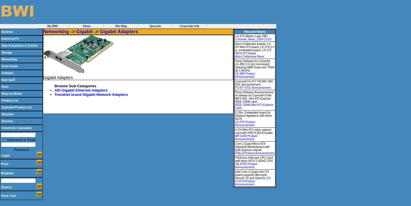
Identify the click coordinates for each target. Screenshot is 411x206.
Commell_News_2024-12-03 (253, 39)
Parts (5, 86)
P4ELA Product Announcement (254, 153)
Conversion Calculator (16, 128)
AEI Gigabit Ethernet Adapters (81, 90)
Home (87, 26)
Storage (6, 52)
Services (7, 121)
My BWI (52, 26)
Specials (155, 26)
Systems (7, 31)
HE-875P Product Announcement (246, 166)
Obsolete (7, 114)
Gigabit (84, 31)
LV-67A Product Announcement (245, 183)
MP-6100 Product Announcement (246, 137)
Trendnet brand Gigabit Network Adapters (91, 94)
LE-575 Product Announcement (245, 123)
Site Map (121, 26)
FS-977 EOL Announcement (253, 87)
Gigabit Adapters (119, 31)
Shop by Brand (11, 93)
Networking (9, 59)
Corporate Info (190, 26)
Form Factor (9, 66)
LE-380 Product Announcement (245, 75)
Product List (9, 100)
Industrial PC (10, 38)
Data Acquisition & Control (19, 45)
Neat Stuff (8, 80)
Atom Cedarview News (249, 56)
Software (7, 73)
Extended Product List (16, 107)
